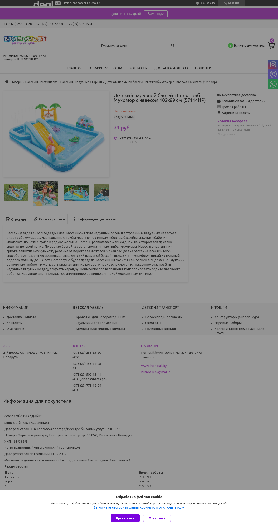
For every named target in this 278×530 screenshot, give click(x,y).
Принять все (125, 518)
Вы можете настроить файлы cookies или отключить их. (137, 508)
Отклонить (158, 518)
